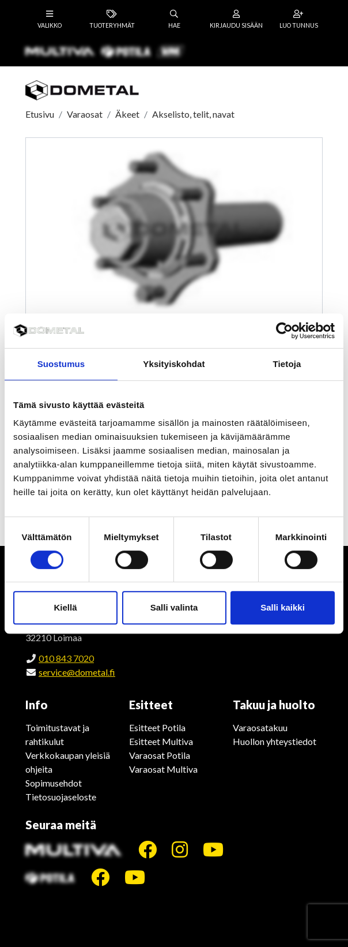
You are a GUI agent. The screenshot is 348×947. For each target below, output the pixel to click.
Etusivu (39, 113)
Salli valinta (174, 607)
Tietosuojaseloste (60, 796)
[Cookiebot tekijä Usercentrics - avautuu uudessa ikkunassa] (284, 330)
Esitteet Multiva (161, 741)
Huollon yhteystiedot (274, 741)
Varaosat (85, 113)
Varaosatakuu (260, 727)
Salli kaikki (282, 607)
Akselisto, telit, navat (193, 113)
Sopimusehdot (53, 782)
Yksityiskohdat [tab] (174, 364)
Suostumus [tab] (61, 364)
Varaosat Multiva (163, 768)
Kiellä (65, 607)
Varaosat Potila (159, 755)
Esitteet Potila (157, 727)
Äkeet (127, 113)
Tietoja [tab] (287, 364)
